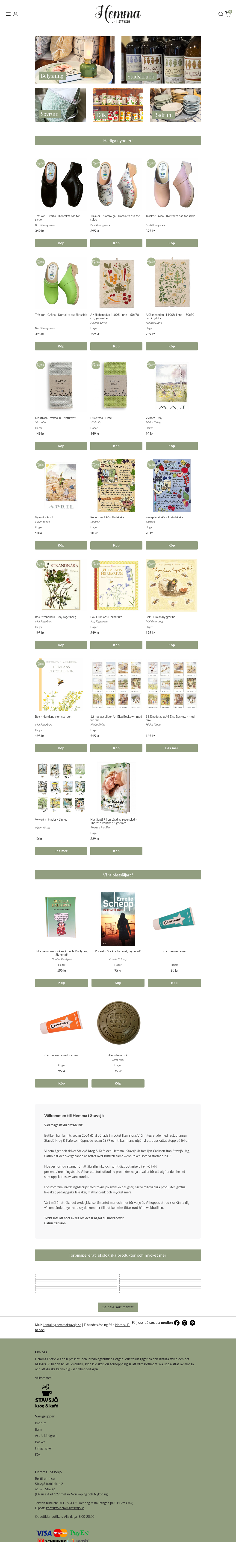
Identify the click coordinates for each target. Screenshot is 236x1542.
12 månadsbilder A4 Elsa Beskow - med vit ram (116, 718)
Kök (37, 1489)
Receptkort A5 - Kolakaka (107, 517)
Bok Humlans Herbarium (106, 617)
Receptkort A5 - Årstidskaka (164, 517)
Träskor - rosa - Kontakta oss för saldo (170, 216)
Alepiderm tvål (117, 1055)
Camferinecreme (174, 951)
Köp (61, 243)
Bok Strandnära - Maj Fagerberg (55, 617)
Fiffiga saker (43, 1483)
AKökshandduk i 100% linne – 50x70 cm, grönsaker (114, 316)
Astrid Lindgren (45, 1470)
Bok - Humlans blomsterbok (53, 716)
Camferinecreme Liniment (61, 1055)
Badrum (40, 1458)
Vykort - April (44, 517)
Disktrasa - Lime (101, 418)
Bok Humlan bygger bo (160, 617)
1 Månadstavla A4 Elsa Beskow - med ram (170, 718)
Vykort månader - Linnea (51, 819)
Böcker (40, 1477)
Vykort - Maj (154, 418)
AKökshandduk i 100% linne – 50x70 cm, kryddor (170, 316)
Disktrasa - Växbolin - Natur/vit (55, 418)
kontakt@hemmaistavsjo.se (62, 1359)
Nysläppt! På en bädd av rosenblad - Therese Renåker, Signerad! (113, 821)
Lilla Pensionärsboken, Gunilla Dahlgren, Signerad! (62, 952)
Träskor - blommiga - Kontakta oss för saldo (115, 217)
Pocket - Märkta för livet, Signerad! (118, 951)
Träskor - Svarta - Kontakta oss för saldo (57, 217)
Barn (38, 1464)
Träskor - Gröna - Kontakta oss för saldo (61, 315)
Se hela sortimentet (118, 1342)
